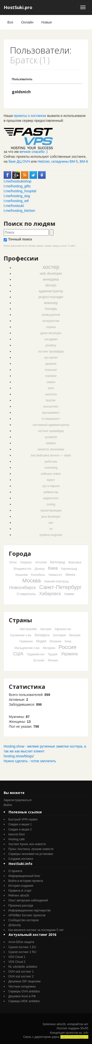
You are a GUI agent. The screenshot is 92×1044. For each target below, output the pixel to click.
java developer (50, 516)
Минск (70, 575)
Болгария (59, 635)
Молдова (49, 648)
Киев (53, 568)
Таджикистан (35, 654)
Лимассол (55, 575)
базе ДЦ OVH (19, 161)
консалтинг (51, 406)
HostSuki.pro (18, 7)
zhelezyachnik (51, 315)
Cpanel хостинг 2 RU (22, 952)
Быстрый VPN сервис (23, 819)
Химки (69, 594)
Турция (52, 654)
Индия (41, 641)
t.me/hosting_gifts (17, 186)
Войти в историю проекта (25, 881)
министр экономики (51, 449)
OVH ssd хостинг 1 (21, 971)
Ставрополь (26, 594)
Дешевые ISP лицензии (24, 981)
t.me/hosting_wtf (16, 201)
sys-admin (51, 357)
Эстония (38, 660)
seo (51, 522)
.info (85, 1032)
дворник (50, 363)
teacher (51, 400)
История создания (20, 885)
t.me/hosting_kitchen (19, 211)
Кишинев (21, 575)
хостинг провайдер (51, 351)
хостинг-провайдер (51, 431)
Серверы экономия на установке (30, 854)
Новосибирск (22, 587)
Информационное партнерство (29, 910)
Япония (53, 660)
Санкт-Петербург (60, 587)
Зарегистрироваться (17, 800)
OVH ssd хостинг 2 (21, 976)
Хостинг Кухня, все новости (27, 844)
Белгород (57, 562)
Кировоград (69, 568)
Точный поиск (18, 239)
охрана (51, 327)
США (18, 653)
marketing (50, 467)
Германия (26, 641)
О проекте (15, 871)
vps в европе (51, 486)
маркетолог (51, 498)
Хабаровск (50, 593)
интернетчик (50, 321)
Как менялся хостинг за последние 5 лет (36, 930)
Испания (55, 641)
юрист (51, 480)
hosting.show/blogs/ (19, 756)
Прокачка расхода (20, 905)
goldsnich (21, 91)
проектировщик (51, 510)
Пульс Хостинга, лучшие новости (30, 849)
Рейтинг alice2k (18, 895)
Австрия (45, 629)
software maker (51, 474)
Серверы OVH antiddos (24, 991)
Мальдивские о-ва (26, 648)
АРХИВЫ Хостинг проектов (26, 915)
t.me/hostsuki (14, 206)
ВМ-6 (84, 161)
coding (51, 504)
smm (51, 388)
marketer (51, 376)
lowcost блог (16, 834)
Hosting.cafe (16, 839)
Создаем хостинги (20, 859)
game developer (50, 333)
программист (51, 412)
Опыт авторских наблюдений (28, 900)
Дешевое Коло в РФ (22, 996)
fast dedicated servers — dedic (51, 455)
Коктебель (38, 575)
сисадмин (51, 339)
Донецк (39, 568)
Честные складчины (22, 986)
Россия (67, 647)
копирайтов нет (77, 1024)
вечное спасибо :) (34, 152)
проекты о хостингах (30, 116)
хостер (50, 267)
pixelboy (50, 345)
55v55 (84, 1028)
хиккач (50, 382)
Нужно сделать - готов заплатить (30, 761)
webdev (51, 443)
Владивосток (22, 568)
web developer (51, 273)
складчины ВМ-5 (64, 161)
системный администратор (51, 425)
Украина (69, 653)
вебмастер (51, 492)
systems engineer (50, 535)
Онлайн (27, 22)
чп (51, 529)
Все (10, 22)
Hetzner (43, 161)
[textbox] (26, 232)
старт (27, 890)
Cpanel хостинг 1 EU (22, 947)
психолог (51, 370)
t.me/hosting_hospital (20, 191)
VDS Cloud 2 (16, 962)
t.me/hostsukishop (17, 181)
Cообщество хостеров (23, 920)
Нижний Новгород (56, 581)
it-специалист (51, 418)
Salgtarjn (26, 562)
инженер (51, 303)
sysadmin (51, 437)
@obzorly (14, 925)
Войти (8, 805)
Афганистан (63, 629)
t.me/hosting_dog (17, 196)
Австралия (28, 629)
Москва (31, 581)
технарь (51, 309)
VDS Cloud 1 (16, 957)
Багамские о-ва (20, 635)
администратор (51, 291)
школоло (51, 394)
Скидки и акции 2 (20, 829)
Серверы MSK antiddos (24, 1001)
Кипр (68, 641)
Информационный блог (24, 876)
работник (51, 461)
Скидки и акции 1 (20, 824)
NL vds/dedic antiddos (22, 966)
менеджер (51, 279)
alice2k (61, 1024)
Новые (46, 22)
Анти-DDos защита (21, 942)
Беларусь (42, 635)
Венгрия (74, 635)
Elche (13, 562)
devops (50, 285)
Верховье (74, 562)
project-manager (51, 297)
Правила (14, 890)
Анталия (41, 562)
